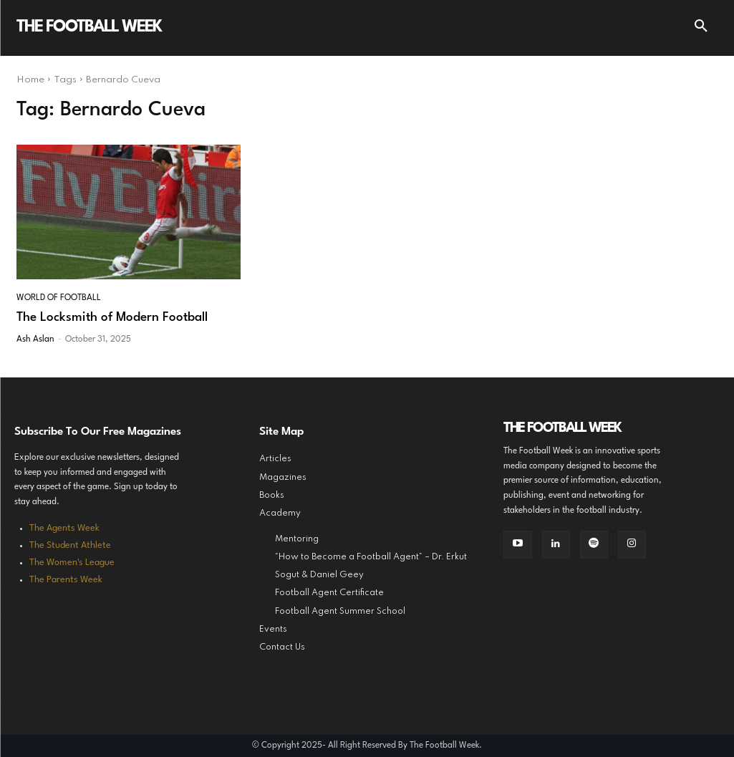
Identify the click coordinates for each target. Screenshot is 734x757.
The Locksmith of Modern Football (112, 318)
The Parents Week (65, 579)
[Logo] (88, 28)
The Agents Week (64, 528)
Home (30, 80)
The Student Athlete (70, 545)
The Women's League (72, 562)
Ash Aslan (35, 339)
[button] (701, 28)
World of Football (58, 298)
